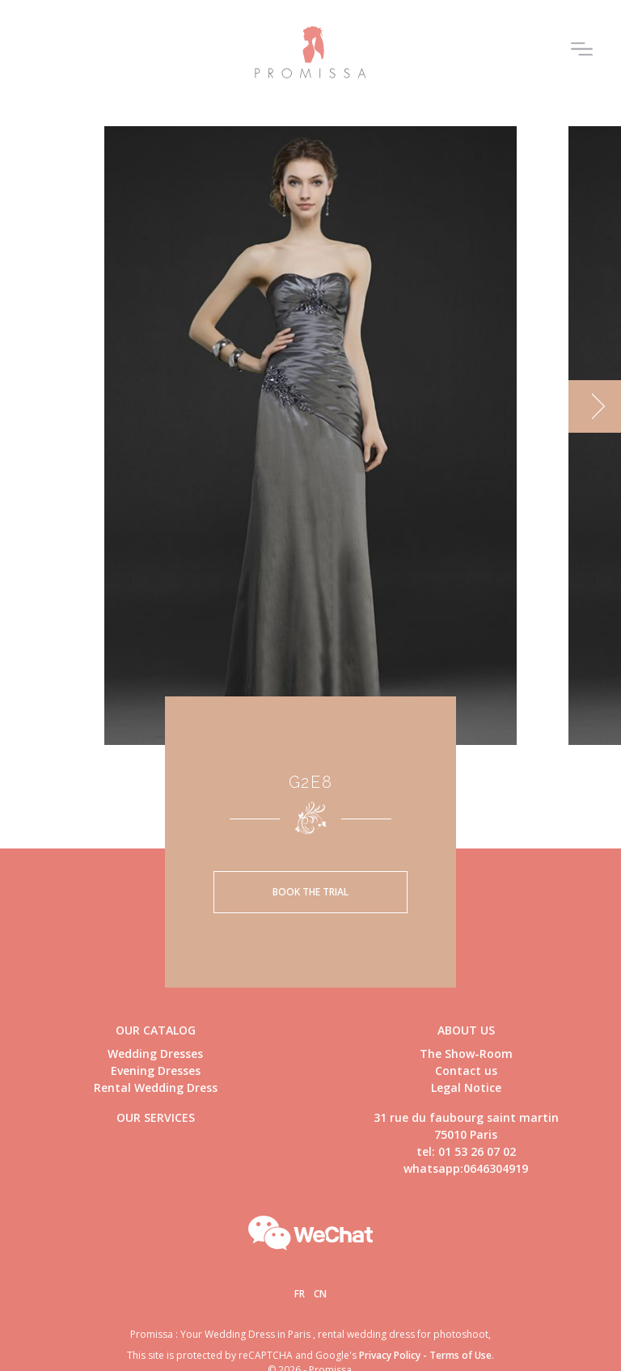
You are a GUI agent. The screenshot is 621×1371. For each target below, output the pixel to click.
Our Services (155, 1117)
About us (466, 1030)
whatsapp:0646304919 (465, 1168)
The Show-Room (466, 1053)
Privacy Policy (389, 1355)
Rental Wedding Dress (156, 1087)
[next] (594, 406)
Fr (299, 1294)
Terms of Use (460, 1355)
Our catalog (156, 1030)
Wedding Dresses (155, 1053)
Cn (320, 1294)
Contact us (466, 1070)
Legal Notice (466, 1087)
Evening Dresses (156, 1070)
